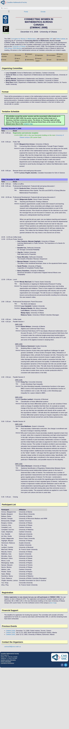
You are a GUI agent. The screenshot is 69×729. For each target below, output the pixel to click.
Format (4, 59)
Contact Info (61, 59)
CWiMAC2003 (10, 634)
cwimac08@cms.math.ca (12, 646)
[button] (9, 11)
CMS (51, 39)
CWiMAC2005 (10, 632)
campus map (28, 124)
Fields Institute (61, 39)
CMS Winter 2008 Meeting (13, 48)
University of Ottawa (19, 46)
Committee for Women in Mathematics (23, 39)
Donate (43, 12)
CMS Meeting (30, 59)
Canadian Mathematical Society (10, 653)
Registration (40, 55)
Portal (26, 12)
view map (53, 603)
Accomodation (51, 55)
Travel (49, 59)
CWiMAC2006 (10, 631)
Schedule (18, 55)
